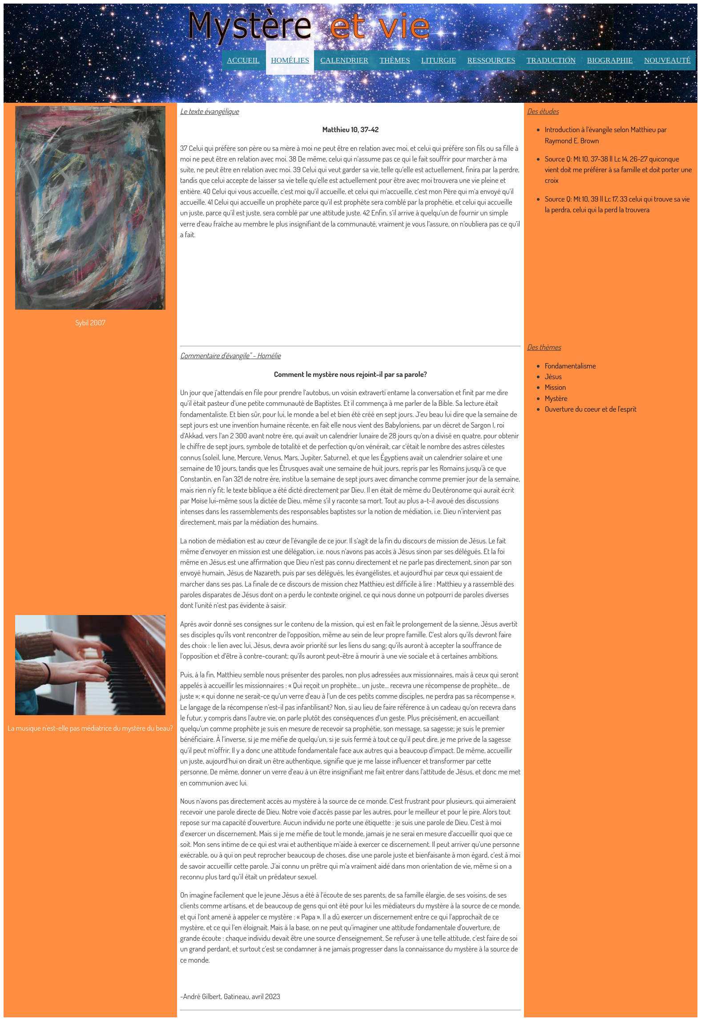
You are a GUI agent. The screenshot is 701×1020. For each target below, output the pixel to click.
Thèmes (395, 60)
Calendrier (345, 60)
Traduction (551, 60)
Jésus (553, 376)
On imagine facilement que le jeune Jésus (239, 894)
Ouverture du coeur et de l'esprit (591, 408)
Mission (555, 387)
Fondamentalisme (570, 365)
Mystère (556, 398)
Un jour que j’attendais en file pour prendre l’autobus (254, 392)
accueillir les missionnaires (246, 685)
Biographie (610, 60)
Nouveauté (667, 60)
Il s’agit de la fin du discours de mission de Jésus (417, 540)
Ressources (491, 60)
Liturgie (438, 60)
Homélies (290, 60)
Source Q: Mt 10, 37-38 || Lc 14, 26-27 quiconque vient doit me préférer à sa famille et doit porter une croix (618, 169)
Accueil (243, 60)
